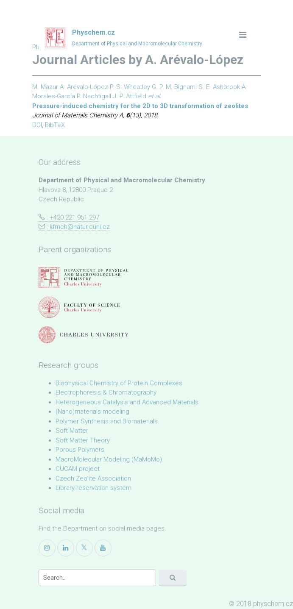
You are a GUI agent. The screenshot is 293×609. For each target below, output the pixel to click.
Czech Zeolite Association (93, 478)
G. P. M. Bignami (174, 87)
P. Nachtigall (94, 96)
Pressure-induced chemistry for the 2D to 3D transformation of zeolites (140, 106)
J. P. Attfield (129, 96)
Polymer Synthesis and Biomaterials (107, 421)
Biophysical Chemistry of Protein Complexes (119, 383)
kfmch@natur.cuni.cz (80, 227)
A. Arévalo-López (84, 87)
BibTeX (55, 125)
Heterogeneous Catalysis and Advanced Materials (127, 402)
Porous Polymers (80, 449)
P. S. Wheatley (130, 87)
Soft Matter (72, 430)
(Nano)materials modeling (92, 411)
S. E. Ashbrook (219, 87)
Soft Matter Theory (83, 440)
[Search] (97, 577)
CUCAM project (78, 469)
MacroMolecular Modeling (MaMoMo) (109, 459)
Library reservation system (93, 488)
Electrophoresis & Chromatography (106, 392)
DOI (37, 125)
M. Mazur (45, 87)
